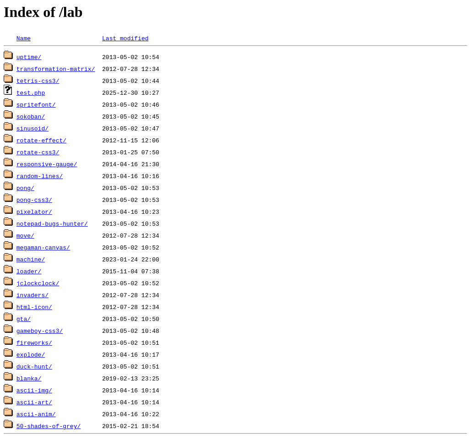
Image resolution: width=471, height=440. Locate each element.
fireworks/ (34, 342)
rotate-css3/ (38, 152)
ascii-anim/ (36, 414)
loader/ (29, 271)
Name (23, 38)
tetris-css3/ (38, 80)
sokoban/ (30, 116)
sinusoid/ (32, 128)
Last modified (125, 38)
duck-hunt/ (34, 366)
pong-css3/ (34, 200)
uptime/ (29, 57)
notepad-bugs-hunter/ (52, 223)
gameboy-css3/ (39, 330)
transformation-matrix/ (55, 69)
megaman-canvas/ (43, 247)
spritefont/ (36, 104)
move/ (25, 235)
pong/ (25, 188)
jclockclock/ (38, 283)
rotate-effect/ (41, 140)
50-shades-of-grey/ (48, 426)
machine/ (30, 259)
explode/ (30, 354)
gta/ (23, 319)
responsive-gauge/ (46, 164)
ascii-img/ (34, 390)
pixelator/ (34, 211)
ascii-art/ (34, 402)
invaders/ (32, 295)
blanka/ (29, 378)
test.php (30, 92)
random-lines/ (39, 176)
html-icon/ (34, 307)
